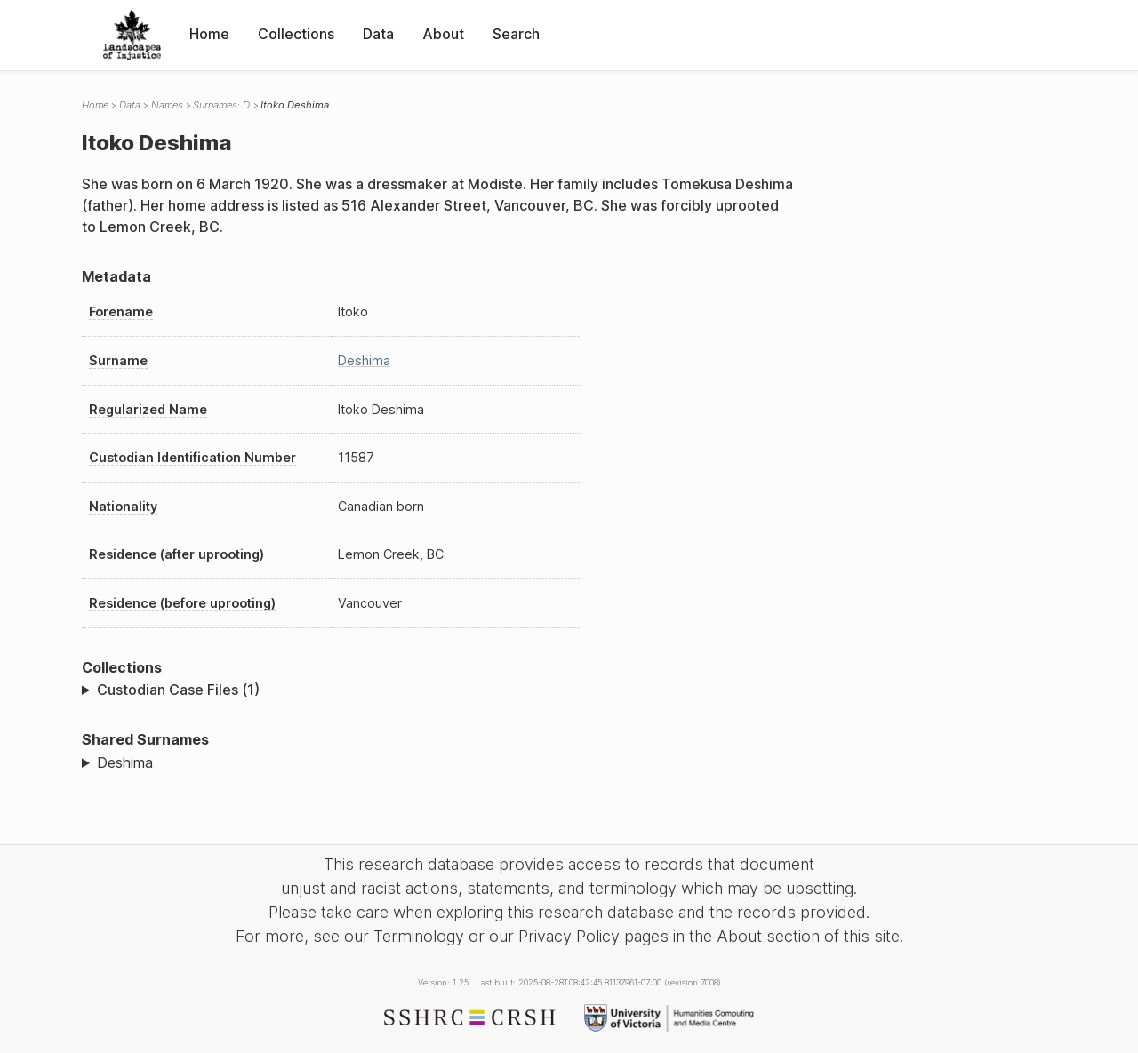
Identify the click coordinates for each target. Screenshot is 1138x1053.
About (443, 34)
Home (209, 34)
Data (378, 34)
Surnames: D (221, 105)
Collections (296, 34)
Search (516, 34)
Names (167, 105)
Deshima (364, 360)
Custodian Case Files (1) (178, 689)
